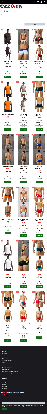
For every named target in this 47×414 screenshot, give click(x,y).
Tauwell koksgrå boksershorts (23, 167)
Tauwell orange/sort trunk (8, 324)
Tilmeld (4, 409)
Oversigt (3, 362)
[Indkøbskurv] (23, 14)
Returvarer (4, 351)
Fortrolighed (4, 353)
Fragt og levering (5, 355)
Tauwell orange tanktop (8, 114)
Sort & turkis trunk (39, 273)
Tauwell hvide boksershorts (23, 115)
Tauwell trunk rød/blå (23, 324)
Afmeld (9, 409)
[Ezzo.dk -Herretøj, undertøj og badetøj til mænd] (11, 6)
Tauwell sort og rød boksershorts (39, 62)
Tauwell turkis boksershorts (39, 115)
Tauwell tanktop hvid (8, 273)
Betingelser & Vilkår (5, 358)
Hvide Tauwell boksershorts (23, 62)
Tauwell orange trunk (8, 219)
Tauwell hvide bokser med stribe (23, 220)
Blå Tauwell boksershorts (39, 167)
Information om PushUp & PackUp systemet (10, 371)
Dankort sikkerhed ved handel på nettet (9, 365)
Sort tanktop (8, 61)
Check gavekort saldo (6, 369)
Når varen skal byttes (6, 364)
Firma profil (4, 356)
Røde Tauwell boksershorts (39, 220)
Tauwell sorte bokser (23, 273)
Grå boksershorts (8, 166)
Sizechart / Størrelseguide (7, 367)
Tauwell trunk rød (39, 324)
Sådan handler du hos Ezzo (7, 360)
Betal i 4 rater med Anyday (7, 373)
